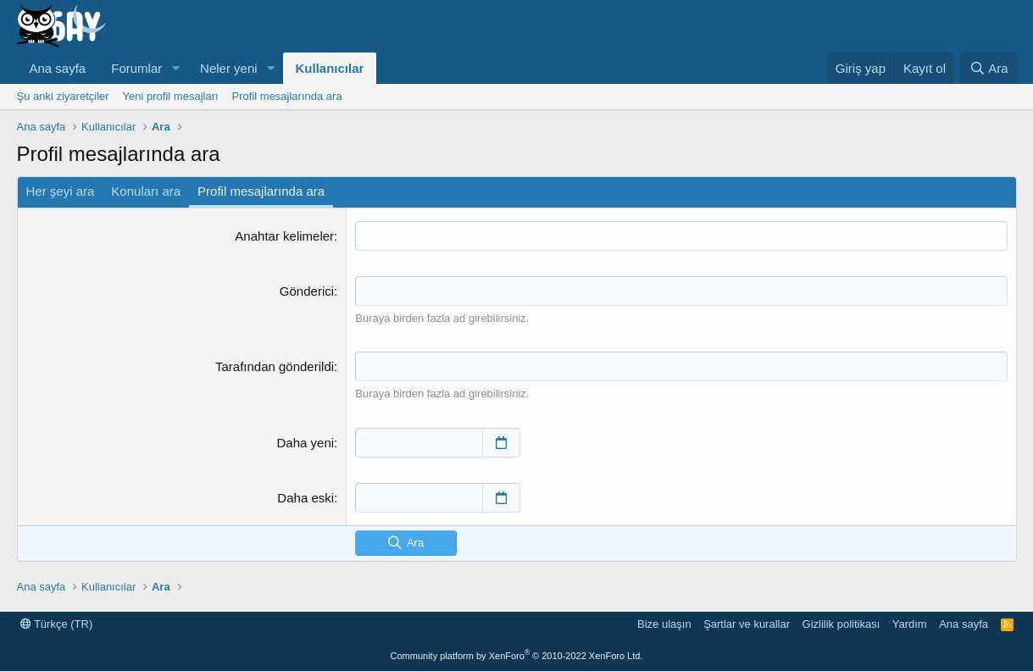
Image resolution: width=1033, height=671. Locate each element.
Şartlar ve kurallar (746, 624)
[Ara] (989, 68)
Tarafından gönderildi (274, 366)
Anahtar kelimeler (284, 236)
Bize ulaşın (664, 624)
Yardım (909, 624)
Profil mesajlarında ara (287, 96)
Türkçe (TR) (56, 624)
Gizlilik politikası (841, 624)
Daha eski (305, 498)
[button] (175, 68)
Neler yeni (229, 68)
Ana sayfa (58, 68)
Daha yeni (306, 442)
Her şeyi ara (60, 191)
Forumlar (136, 68)
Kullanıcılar (330, 68)
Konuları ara (145, 191)
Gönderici (307, 291)
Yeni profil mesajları (171, 96)
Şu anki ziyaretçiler (63, 96)
